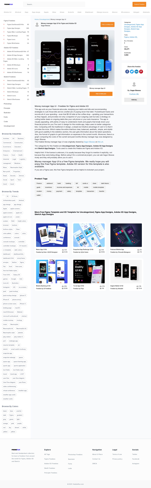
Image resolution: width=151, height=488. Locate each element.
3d (7, 196)
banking (68, 183)
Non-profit (6, 171)
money (49, 191)
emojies (5, 262)
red (4, 427)
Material (19, 312)
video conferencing (9, 386)
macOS (17, 308)
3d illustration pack (9, 200)
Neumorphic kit (8, 328)
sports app (6, 365)
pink (12, 423)
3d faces (14, 196)
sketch (5, 349)
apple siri (19, 213)
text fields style (18, 370)
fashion (14, 262)
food (10, 266)
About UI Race (97, 454)
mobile (86, 187)
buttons (14, 225)
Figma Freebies (49, 459)
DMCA (94, 463)
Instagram (6, 287)
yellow (5, 431)
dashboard (6, 254)
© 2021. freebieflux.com (75, 484)
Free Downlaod (107, 24)
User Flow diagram (9, 382)
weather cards (8, 399)
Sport (12, 180)
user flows (22, 382)
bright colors (22, 221)
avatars (5, 221)
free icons (19, 266)
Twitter (134, 454)
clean (94, 183)
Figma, (127, 37)
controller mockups (9, 246)
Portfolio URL (134, 94)
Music (5, 167)
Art (13, 138)
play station (7, 337)
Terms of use (117, 454)
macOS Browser (8, 312)
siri (19, 345)
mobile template (98, 187)
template (79, 191)
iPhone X (23, 304)
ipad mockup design (9, 295)
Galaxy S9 (16, 275)
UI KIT (22, 374)
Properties (16, 171)
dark (4, 415)
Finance (5, 155)
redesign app (13, 341)
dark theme (105, 183)
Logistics (22, 159)
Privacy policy (117, 459)
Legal (14, 159)
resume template (8, 345)
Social (5, 180)
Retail (5, 175)
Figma (11, 415)
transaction (90, 191)
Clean (18, 229)
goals (38, 187)
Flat (4, 266)
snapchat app (7, 353)
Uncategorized (44, 19)
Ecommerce (7, 147)
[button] (38, 61)
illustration (15, 283)
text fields (6, 370)
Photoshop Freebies (75, 454)
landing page (7, 308)
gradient (19, 415)
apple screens (15, 208)
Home (37, 19)
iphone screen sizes (9, 304)
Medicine (17, 163)
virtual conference (9, 390)
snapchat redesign (9, 357)
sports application (19, 365)
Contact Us (96, 459)
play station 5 (18, 337)
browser (6, 225)
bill (77, 183)
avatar (18, 217)
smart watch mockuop (18, 349)
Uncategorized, (130, 24)
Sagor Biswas (45, 25)
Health (20, 155)
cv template (7, 250)
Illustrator (71, 459)
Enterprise (6, 151)
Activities (6, 138)
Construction (18, 142)
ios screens (22, 287)
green (11, 419)
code (70, 468)
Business (21, 138)
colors (17, 233)
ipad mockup (13, 291)
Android (21, 200)
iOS (14, 287)
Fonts (70, 464)
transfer (101, 191)
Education (18, 147)
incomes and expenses (64, 187)
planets (20, 332)
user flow (6, 378)
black (5, 411)
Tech (19, 180)
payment (59, 191)
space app (6, 361)
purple (19, 423)
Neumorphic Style (16, 167)
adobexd (50, 183)
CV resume (23, 246)
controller (21, 241)
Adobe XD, (133, 37)
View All (134, 99)
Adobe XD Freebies (51, 463)
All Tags (47, 454)
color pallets (7, 233)
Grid (20, 279)
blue (11, 411)
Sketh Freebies (49, 468)
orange (5, 423)
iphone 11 (23, 295)
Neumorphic (14, 324)
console (16, 237)
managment (7, 163)
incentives (48, 187)
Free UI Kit (6, 275)
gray (4, 419)
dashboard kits (18, 254)
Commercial (7, 142)
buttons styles (8, 229)
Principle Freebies (50, 473)
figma (22, 262)
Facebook (135, 459)
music (5, 324)
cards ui (85, 183)
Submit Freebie (139, 4)
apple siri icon (7, 217)
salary (69, 191)
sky (10, 427)
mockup (19, 320)
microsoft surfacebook (10, 316)
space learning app (20, 361)
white (24, 427)
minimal (24, 316)
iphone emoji (16, 299)
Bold (12, 221)
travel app (13, 374)
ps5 (4, 341)
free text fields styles (10, 270)
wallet (39, 195)
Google (13, 279)
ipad (4, 291)
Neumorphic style (9, 332)
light (18, 419)
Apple (5, 208)
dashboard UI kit (8, 258)
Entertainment (17, 151)
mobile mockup (8, 320)
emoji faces (21, 258)
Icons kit (6, 283)
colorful (18, 411)
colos (24, 233)
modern (39, 191)
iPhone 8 (6, 299)
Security (13, 175)
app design (6, 204)
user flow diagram (18, 378)
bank (59, 183)
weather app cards (9, 394)
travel (5, 184)
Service (21, 175)
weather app (22, 390)
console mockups (9, 241)
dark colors (18, 250)
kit (78, 187)
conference (7, 237)
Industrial (6, 159)
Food (13, 155)
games (5, 279)
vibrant (17, 427)
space (21, 357)
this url (100, 142)
